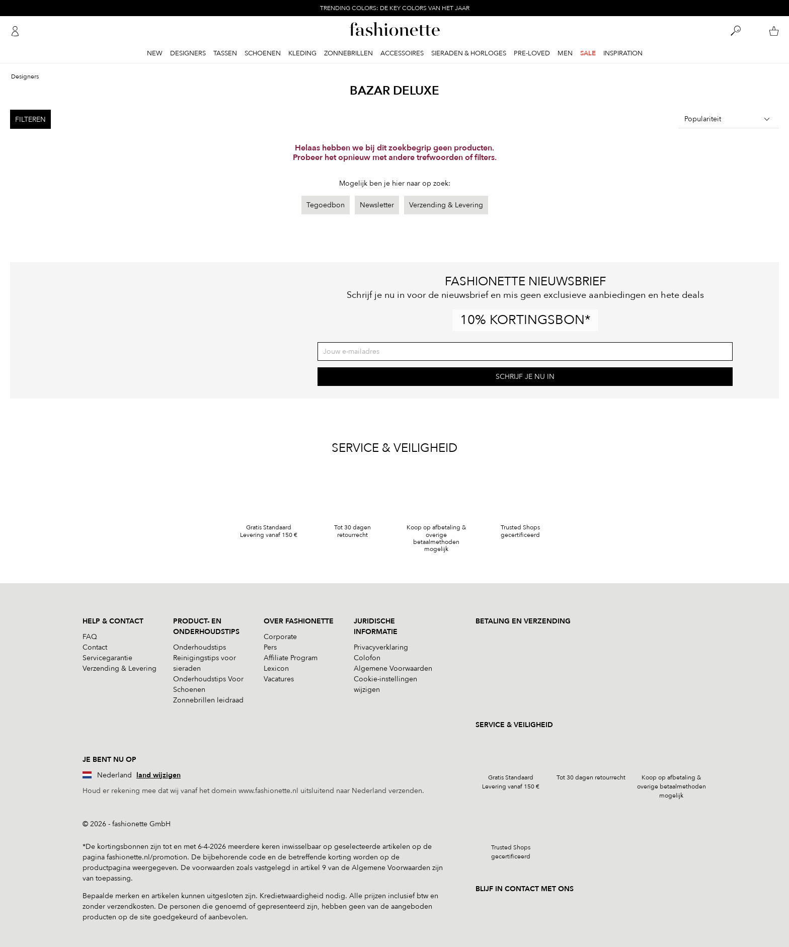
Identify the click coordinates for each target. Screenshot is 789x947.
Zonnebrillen (348, 53)
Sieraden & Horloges (468, 53)
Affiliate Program (291, 658)
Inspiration (623, 53)
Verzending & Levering (446, 205)
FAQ (90, 637)
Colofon (367, 658)
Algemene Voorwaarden (393, 668)
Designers (188, 53)
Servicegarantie (107, 658)
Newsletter (377, 205)
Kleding (302, 53)
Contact (95, 647)
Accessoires (402, 53)
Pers (270, 647)
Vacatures (279, 679)
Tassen (225, 53)
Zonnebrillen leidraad (208, 700)
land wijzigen (158, 775)
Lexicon (276, 668)
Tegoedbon (325, 205)
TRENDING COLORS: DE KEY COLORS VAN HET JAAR (394, 8)
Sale (588, 53)
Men (565, 53)
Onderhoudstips (199, 647)
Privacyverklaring (381, 647)
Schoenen (263, 53)
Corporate (280, 637)
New (155, 53)
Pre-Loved (532, 53)
